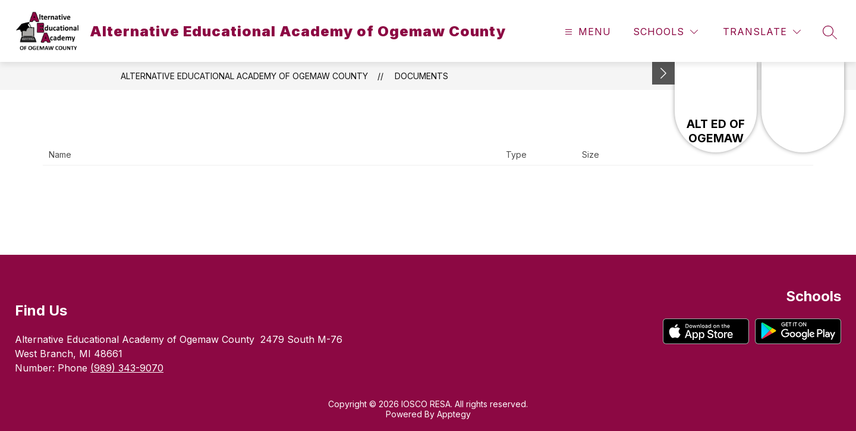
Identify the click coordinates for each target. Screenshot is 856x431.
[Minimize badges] (663, 73)
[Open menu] (586, 31)
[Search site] (830, 32)
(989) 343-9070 (126, 368)
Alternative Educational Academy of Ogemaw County (244, 76)
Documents (421, 76)
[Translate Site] (762, 31)
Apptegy (454, 414)
